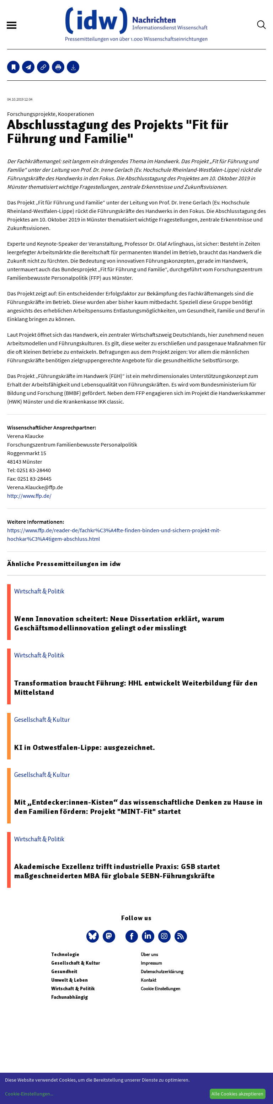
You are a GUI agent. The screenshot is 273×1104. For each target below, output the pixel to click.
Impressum (151, 963)
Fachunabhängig (69, 997)
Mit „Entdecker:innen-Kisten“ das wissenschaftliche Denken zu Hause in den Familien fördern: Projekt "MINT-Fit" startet (138, 807)
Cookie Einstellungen (160, 989)
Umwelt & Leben (69, 980)
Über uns (149, 954)
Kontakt (148, 980)
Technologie (65, 954)
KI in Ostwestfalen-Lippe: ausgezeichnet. (84, 747)
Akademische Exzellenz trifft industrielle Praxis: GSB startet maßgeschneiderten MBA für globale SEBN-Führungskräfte (117, 871)
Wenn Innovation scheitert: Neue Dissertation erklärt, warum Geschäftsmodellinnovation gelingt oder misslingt (119, 623)
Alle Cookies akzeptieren (237, 1093)
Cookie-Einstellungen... (29, 1093)
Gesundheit (64, 971)
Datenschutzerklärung (162, 972)
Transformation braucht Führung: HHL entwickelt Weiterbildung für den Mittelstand (135, 688)
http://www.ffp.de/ (29, 495)
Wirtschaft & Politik (73, 988)
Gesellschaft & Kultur (75, 963)
